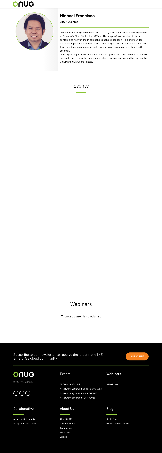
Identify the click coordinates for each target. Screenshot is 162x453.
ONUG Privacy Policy (23, 381)
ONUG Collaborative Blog (118, 423)
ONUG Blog (111, 419)
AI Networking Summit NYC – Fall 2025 (78, 393)
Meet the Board (67, 423)
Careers (63, 436)
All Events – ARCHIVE (70, 384)
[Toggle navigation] (147, 4)
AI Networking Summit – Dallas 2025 (77, 397)
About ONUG (66, 419)
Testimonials (66, 427)
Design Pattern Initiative (25, 423)
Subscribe (137, 356)
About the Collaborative (24, 419)
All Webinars (112, 384)
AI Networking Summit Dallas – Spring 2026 (81, 388)
